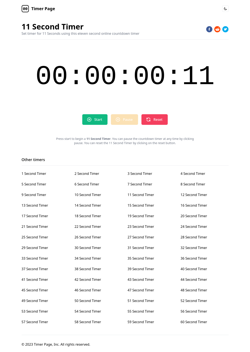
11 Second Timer (141, 194)
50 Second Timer (88, 300)
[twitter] (225, 29)
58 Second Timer (88, 322)
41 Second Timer (35, 279)
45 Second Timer (35, 290)
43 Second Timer (141, 279)
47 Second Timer (141, 290)
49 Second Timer (35, 300)
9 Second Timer (34, 194)
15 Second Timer (141, 205)
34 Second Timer (88, 258)
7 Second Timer (140, 184)
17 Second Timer (35, 216)
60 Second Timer (194, 322)
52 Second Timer (194, 300)
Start (94, 119)
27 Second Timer (141, 237)
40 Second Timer (194, 269)
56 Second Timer (194, 311)
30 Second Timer (88, 247)
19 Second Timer (141, 216)
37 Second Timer (35, 269)
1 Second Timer (34, 173)
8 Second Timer (193, 184)
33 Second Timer (35, 258)
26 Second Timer (88, 237)
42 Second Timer (88, 279)
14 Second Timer (88, 205)
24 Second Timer (194, 226)
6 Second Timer (87, 184)
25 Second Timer (35, 237)
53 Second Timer (35, 311)
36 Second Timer (194, 258)
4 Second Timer (193, 173)
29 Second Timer (35, 247)
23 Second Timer (141, 226)
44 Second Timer (194, 279)
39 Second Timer (141, 269)
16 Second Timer (194, 205)
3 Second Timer (140, 173)
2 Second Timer (87, 173)
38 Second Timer (88, 269)
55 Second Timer (141, 311)
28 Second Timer (194, 237)
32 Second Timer (194, 247)
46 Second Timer (88, 290)
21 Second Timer (35, 226)
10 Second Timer (88, 194)
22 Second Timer (88, 226)
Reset (154, 119)
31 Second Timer (141, 247)
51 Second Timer (141, 300)
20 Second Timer (194, 216)
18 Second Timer (88, 216)
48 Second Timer (194, 290)
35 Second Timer (141, 258)
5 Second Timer (34, 184)
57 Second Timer (35, 322)
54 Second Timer (88, 311)
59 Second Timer (141, 322)
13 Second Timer (35, 205)
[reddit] (217, 29)
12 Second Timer (194, 194)
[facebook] (209, 29)
